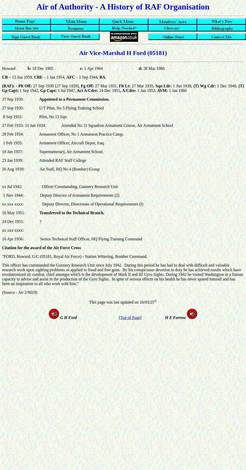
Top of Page (130, 317)
